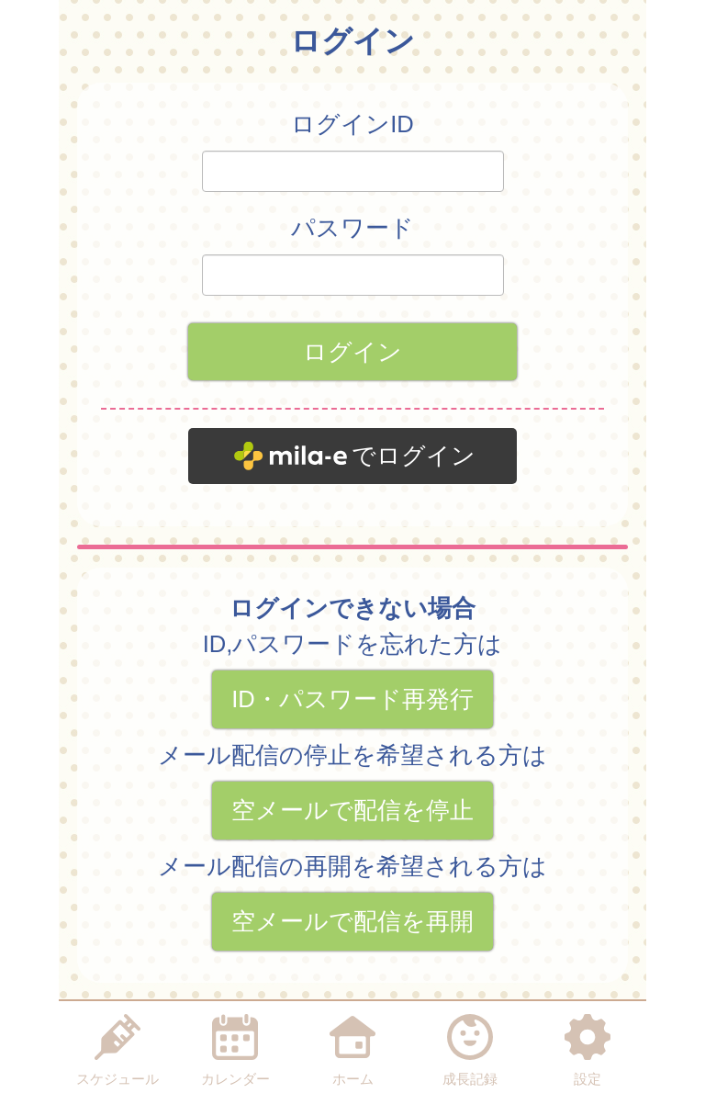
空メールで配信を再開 (352, 921)
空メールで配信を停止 (352, 810)
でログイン (414, 455)
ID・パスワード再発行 (352, 699)
